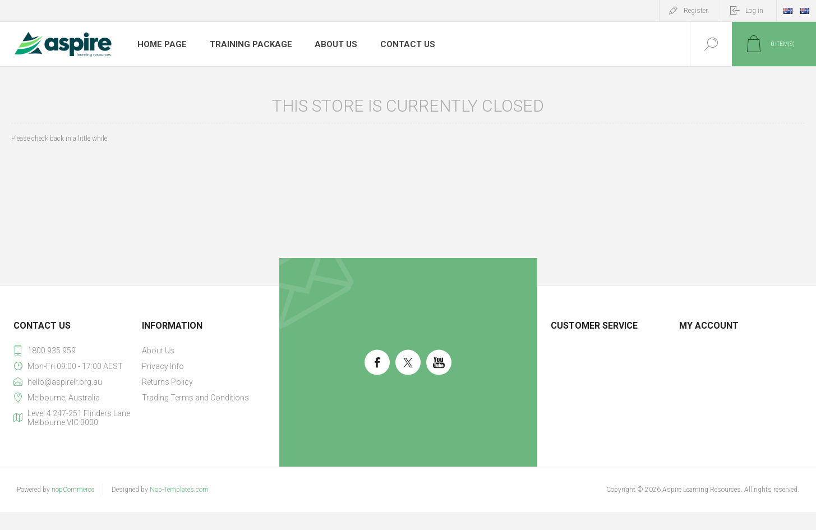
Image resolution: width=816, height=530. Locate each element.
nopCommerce (73, 490)
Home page (161, 44)
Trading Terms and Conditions (195, 397)
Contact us (396, 44)
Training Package (245, 44)
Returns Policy (167, 381)
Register (696, 11)
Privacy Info (163, 366)
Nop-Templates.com (179, 490)
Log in (754, 11)
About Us (327, 44)
